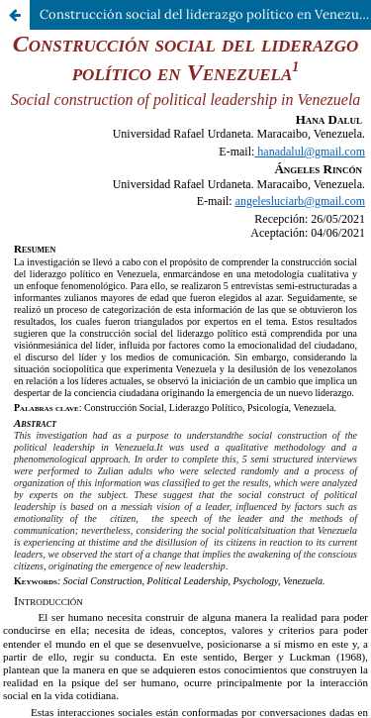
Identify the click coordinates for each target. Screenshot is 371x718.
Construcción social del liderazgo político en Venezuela (205, 14)
